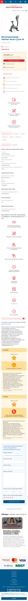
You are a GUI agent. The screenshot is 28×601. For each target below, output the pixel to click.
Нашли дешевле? (9, 67)
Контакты (14, 576)
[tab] (6, 133)
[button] (6, 491)
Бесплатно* (14, 303)
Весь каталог (14, 584)
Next (25, 23)
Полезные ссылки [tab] (7, 73)
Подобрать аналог (9, 63)
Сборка (14, 573)
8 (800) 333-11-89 (14, 591)
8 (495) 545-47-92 (14, 589)
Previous (2, 23)
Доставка (14, 571)
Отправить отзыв (14, 501)
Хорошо (14, 598)
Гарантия (14, 575)
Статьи (14, 582)
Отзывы (14, 579)
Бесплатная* (11, 114)
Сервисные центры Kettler (14, 509)
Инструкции (14, 581)
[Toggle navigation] (1, 1)
